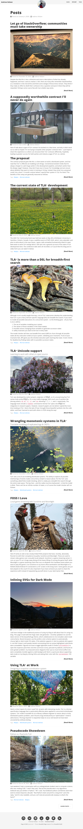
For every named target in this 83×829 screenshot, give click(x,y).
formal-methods (25, 177)
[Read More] (68, 90)
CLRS (23, 788)
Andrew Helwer (7, 4)
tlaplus (16, 177)
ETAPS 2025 (50, 240)
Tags (80, 3)
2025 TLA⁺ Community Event (22, 238)
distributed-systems (26, 490)
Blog (68, 3)
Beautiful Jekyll (58, 824)
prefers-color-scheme (44, 639)
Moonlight (53, 556)
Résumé (74, 3)
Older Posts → (66, 806)
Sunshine (44, 556)
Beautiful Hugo (43, 824)
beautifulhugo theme (31, 637)
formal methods (19, 800)
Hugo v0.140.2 (24, 824)
